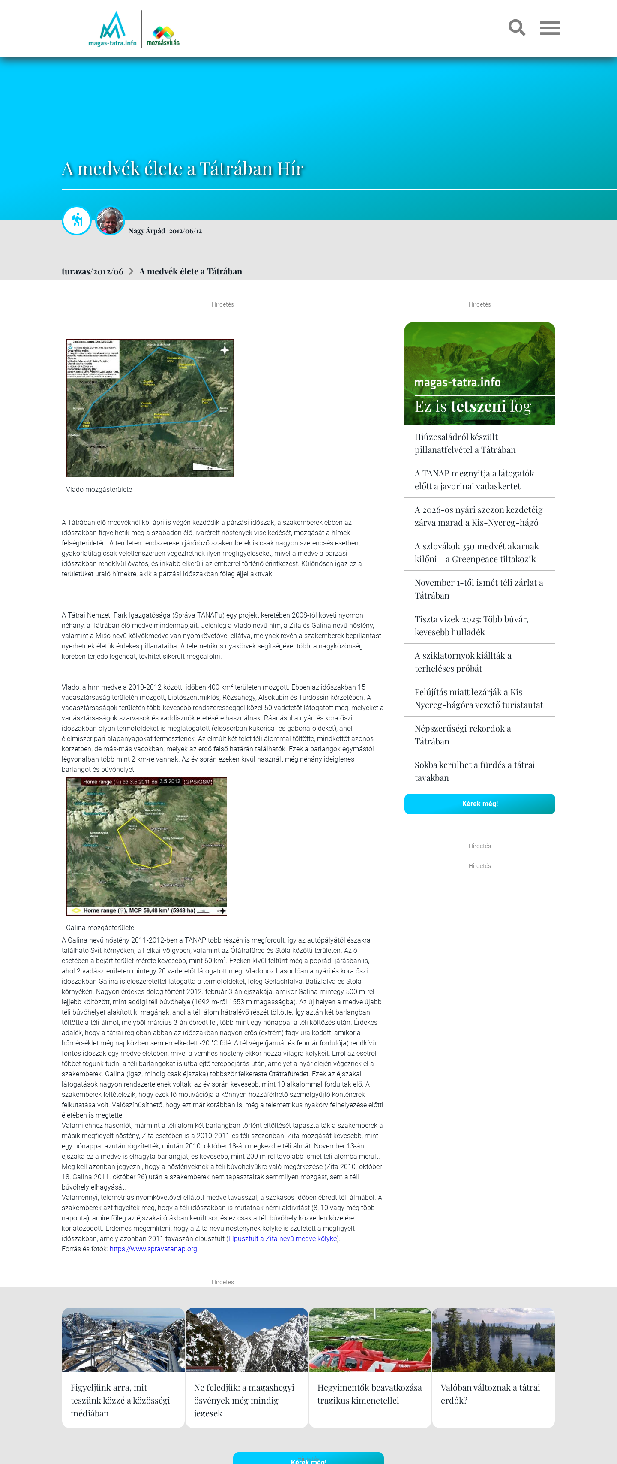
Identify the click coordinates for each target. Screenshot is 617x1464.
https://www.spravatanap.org (153, 1249)
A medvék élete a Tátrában (190, 271)
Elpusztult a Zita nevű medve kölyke (282, 1239)
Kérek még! (480, 804)
